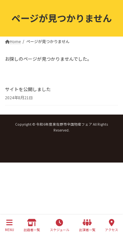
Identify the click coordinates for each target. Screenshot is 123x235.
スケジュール (59, 225)
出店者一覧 (32, 225)
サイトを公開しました (28, 89)
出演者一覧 (87, 225)
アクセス (111, 225)
